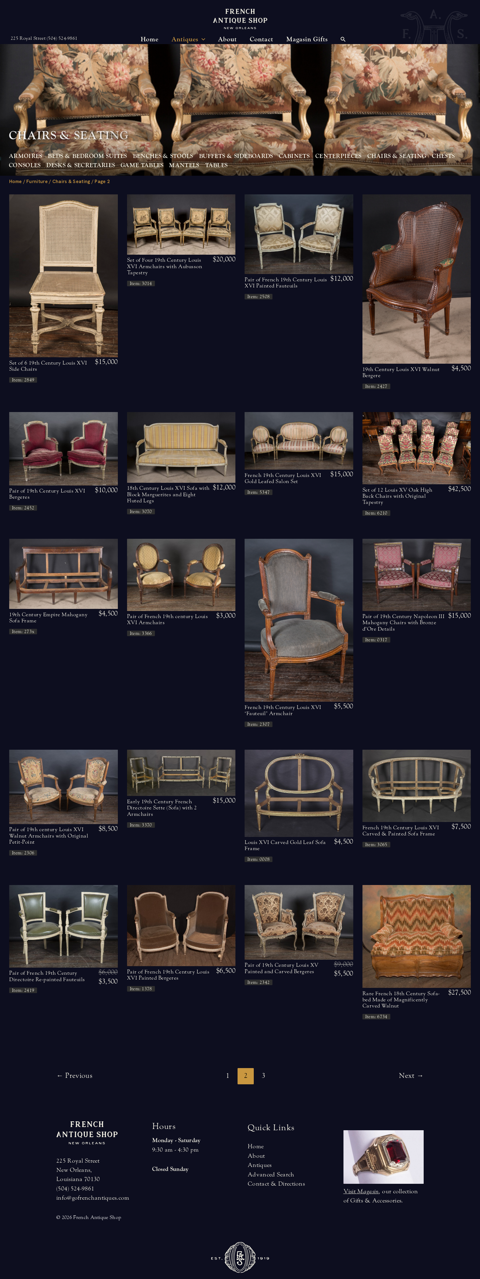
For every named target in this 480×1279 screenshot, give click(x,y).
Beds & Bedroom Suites (87, 156)
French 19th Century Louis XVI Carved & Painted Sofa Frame (400, 830)
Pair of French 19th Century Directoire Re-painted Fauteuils (47, 976)
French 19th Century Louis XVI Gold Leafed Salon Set (283, 478)
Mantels (184, 165)
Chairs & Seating (396, 156)
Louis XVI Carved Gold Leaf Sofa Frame (285, 845)
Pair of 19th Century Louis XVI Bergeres (47, 494)
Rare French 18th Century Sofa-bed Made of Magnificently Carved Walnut (401, 999)
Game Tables (142, 165)
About (256, 1155)
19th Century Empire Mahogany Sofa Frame (48, 617)
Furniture (37, 181)
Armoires (25, 156)
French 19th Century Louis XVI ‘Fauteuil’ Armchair (283, 710)
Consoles (24, 165)
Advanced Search (271, 1174)
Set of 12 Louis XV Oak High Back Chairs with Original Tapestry (397, 496)
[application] (201, 39)
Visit (361, 1191)
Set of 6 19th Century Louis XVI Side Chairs (48, 366)
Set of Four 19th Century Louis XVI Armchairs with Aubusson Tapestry (164, 266)
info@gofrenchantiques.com (92, 1197)
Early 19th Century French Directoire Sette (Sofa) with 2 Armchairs (162, 807)
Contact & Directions (276, 1183)
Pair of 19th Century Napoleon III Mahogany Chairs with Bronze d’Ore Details (403, 622)
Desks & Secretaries (80, 165)
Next (411, 1075)
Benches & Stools (163, 156)
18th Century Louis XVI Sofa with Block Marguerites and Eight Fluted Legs (168, 494)
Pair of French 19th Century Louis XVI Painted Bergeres (168, 975)
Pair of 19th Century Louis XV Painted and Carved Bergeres (282, 968)
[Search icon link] (343, 40)
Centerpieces (338, 156)
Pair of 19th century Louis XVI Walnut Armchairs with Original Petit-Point (48, 835)
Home (15, 181)
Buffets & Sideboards (236, 156)
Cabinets (294, 156)
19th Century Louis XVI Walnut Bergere (401, 372)
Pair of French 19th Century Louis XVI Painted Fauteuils (286, 282)
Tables (216, 165)
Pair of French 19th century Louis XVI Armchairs (167, 619)
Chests (443, 156)
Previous (74, 1075)
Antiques (260, 1164)
